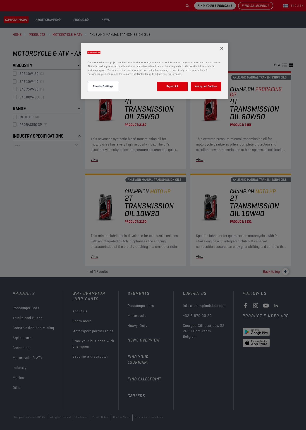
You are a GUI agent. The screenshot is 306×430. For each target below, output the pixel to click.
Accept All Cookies (206, 86)
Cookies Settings (103, 86)
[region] (154, 71)
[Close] (222, 48)
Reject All (172, 86)
